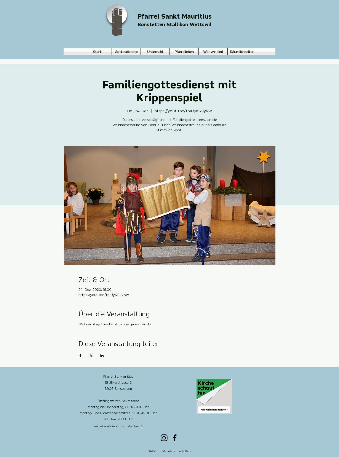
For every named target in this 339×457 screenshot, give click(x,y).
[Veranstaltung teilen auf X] (91, 355)
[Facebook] (174, 437)
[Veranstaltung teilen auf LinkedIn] (102, 355)
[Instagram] (164, 437)
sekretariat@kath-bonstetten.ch (118, 426)
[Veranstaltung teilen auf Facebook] (80, 355)
